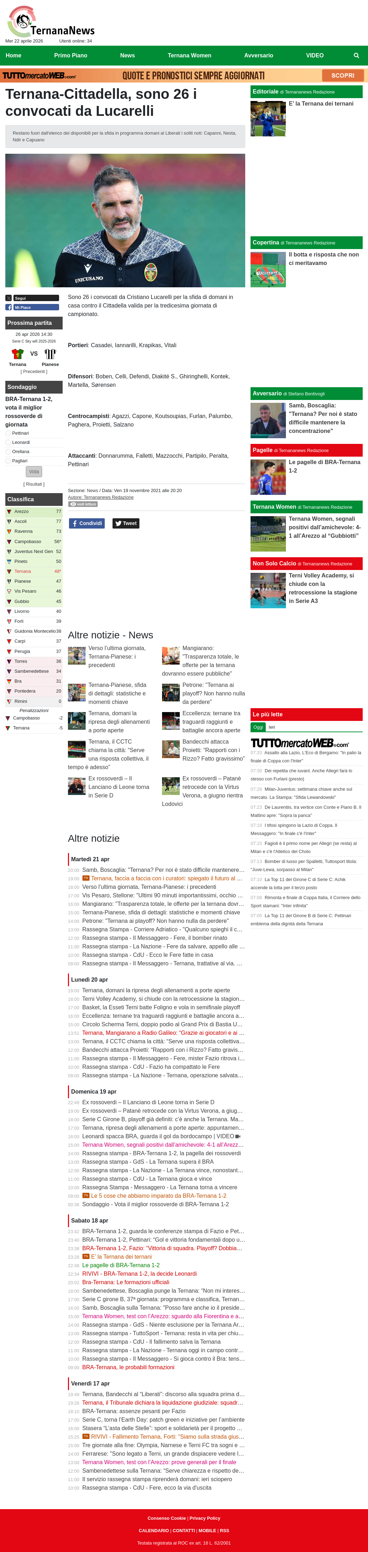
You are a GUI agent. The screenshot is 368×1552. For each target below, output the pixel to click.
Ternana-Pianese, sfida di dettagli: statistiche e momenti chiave (117, 693)
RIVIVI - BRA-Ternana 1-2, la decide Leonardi (139, 1274)
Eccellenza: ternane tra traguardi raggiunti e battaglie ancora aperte (212, 721)
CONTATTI (184, 1530)
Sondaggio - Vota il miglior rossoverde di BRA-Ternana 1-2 (155, 1204)
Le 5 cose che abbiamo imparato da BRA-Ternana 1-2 (154, 1196)
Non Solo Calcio (274, 563)
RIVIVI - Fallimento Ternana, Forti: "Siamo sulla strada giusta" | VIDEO (175, 1437)
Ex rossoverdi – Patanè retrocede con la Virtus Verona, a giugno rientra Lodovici (182, 1111)
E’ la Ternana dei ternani (117, 1257)
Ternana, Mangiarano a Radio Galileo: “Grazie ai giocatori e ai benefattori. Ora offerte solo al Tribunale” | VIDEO (222, 1033)
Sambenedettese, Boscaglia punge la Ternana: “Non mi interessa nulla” (171, 1291)
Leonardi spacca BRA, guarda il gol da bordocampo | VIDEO (158, 1136)
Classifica (20, 499)
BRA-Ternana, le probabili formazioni (128, 1367)
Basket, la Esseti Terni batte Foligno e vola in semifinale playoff (161, 1007)
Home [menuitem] (13, 55)
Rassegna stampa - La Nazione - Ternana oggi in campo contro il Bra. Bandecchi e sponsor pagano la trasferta (221, 1350)
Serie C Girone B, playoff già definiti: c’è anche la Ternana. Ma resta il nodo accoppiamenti (195, 1119)
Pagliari (20, 460)
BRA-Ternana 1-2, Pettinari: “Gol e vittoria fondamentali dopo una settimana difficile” (187, 1240)
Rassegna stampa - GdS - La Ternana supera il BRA (148, 1162)
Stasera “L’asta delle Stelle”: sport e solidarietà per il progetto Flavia (167, 1428)
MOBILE (207, 1530)
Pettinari (20, 433)
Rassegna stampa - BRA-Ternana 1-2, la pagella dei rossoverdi (161, 1153)
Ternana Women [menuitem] (189, 55)
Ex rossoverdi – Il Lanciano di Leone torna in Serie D (118, 786)
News (92, 490)
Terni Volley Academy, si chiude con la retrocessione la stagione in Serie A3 (176, 999)
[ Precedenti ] (34, 371)
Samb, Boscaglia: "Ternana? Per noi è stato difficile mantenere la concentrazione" (184, 870)
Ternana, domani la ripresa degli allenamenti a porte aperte (119, 721)
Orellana (20, 451)
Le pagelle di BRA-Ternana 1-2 (121, 1265)
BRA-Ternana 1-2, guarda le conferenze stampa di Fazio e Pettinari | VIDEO (178, 1231)
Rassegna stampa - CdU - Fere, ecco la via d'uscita (147, 1488)
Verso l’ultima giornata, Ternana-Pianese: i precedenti (117, 656)
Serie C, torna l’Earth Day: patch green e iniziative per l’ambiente (163, 1420)
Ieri (272, 727)
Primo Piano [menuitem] (70, 55)
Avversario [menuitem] (258, 55)
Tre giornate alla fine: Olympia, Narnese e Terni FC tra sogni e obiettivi (170, 1445)
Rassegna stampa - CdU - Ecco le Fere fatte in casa (147, 955)
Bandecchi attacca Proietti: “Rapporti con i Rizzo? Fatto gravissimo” (214, 750)
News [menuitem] (127, 55)
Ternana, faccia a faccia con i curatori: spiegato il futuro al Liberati (168, 878)
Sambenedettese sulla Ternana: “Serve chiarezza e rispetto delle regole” (173, 1471)
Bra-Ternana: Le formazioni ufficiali (125, 1282)
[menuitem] (356, 55)
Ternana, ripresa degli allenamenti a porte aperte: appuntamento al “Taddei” (176, 1128)
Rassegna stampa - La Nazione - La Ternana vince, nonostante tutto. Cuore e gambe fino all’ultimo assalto (216, 1170)
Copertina (266, 242)
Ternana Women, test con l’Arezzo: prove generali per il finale (159, 1462)
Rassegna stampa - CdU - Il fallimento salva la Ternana (151, 1342)
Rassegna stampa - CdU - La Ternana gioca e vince (147, 1179)
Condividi (87, 523)
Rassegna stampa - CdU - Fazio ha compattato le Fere (151, 1067)
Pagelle (262, 450)
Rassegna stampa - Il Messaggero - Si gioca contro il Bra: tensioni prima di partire (185, 1359)
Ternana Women (274, 507)
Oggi (258, 727)
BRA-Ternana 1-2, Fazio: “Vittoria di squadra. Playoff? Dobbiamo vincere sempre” (184, 1248)
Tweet (126, 523)
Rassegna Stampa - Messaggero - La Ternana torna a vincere (159, 1187)
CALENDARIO (154, 1530)
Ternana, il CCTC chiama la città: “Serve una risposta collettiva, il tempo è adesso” (185, 1041)
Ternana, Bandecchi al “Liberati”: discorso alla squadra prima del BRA (169, 1394)
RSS (224, 1530)
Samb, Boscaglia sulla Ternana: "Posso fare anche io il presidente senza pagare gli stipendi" (198, 1308)
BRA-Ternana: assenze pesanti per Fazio (134, 1411)
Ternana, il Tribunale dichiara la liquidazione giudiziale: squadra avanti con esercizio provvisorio (201, 1403)
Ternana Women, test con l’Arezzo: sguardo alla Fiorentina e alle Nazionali (175, 1316)
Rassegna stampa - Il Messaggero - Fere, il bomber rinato (155, 938)
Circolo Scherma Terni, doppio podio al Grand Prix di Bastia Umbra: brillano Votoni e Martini (197, 1024)
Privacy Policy (205, 1518)
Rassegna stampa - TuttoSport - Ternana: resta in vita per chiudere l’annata (176, 1333)
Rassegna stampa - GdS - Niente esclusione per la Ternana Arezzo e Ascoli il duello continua (199, 1325)
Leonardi (21, 442)
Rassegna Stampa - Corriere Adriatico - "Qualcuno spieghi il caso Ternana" (176, 929)
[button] (34, 471)
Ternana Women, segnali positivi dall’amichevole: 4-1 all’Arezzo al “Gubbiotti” (178, 1145)
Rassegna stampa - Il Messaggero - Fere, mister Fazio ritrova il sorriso (170, 1058)
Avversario (267, 393)
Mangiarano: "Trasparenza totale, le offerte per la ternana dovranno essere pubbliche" (190, 904)
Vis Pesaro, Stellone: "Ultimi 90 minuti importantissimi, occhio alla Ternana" (176, 895)
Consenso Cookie (167, 1518)
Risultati (34, 484)
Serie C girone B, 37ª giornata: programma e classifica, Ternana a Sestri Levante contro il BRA (201, 1299)
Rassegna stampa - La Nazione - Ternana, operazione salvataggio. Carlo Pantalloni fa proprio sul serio (211, 1075)
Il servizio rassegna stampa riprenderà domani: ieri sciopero (157, 1479)
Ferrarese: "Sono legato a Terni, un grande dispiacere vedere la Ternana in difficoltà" (188, 1454)
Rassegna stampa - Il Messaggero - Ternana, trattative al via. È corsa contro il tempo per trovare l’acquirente (218, 963)
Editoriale (265, 92)
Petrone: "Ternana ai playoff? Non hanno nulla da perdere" (214, 693)
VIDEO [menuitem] (315, 55)
